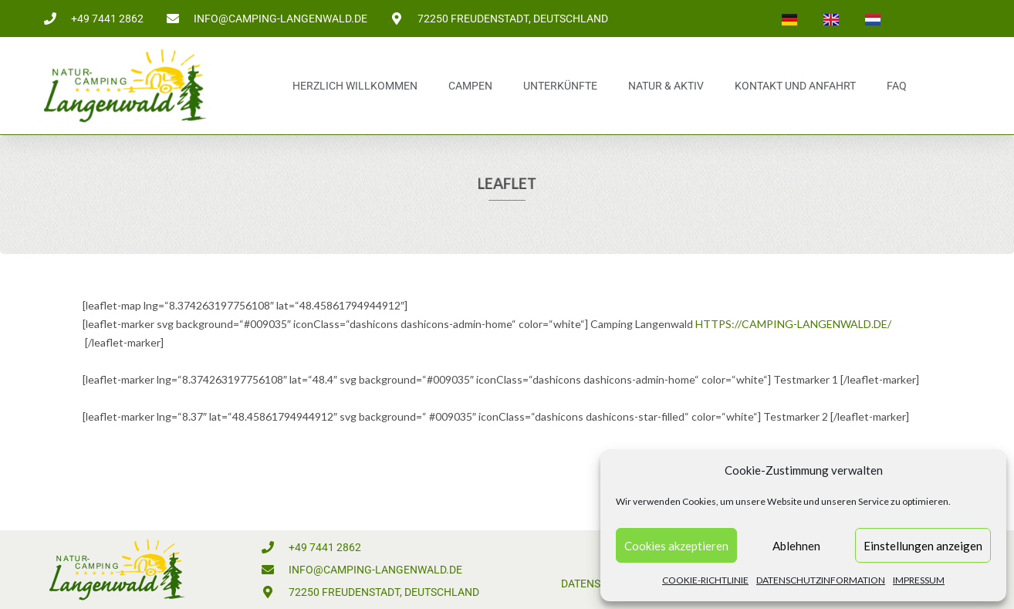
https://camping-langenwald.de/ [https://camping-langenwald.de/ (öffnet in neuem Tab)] (793, 323)
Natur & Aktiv (666, 86)
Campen (470, 86)
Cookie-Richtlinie (705, 580)
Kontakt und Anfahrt (795, 86)
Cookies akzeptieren (676, 546)
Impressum (919, 580)
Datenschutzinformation (820, 580)
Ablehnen (796, 546)
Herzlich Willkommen (354, 86)
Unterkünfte (560, 86)
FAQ (897, 86)
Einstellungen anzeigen (923, 546)
